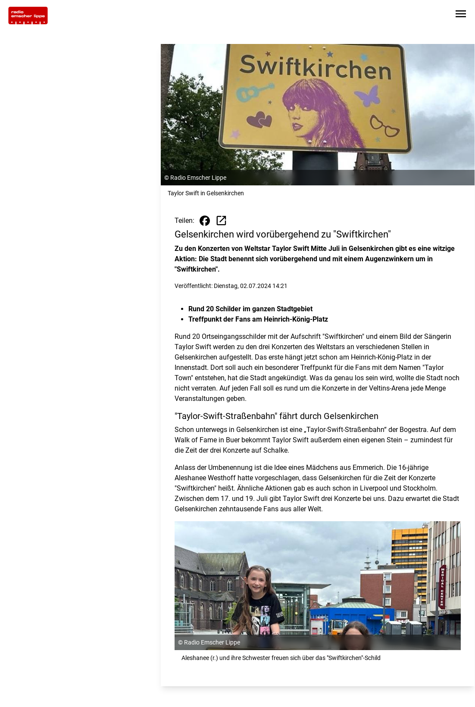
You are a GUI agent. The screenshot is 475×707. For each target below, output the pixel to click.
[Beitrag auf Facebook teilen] (205, 221)
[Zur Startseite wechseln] (28, 15)
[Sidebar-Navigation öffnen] (461, 15)
